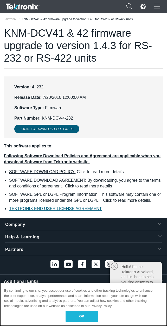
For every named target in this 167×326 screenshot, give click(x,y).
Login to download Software (47, 129)
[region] (83, 304)
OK (82, 316)
